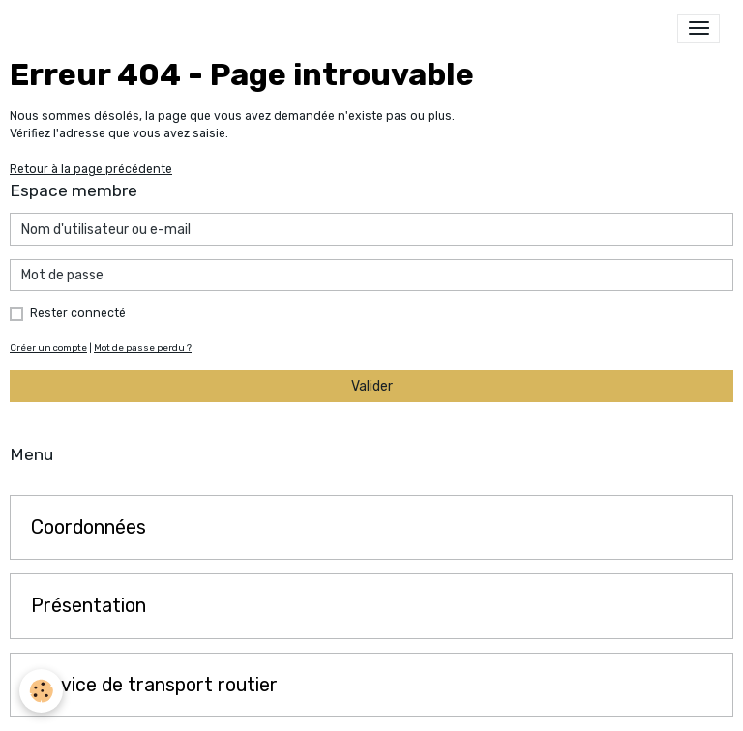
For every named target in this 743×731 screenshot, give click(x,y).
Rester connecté (78, 313)
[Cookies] (41, 691)
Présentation (88, 606)
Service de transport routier (154, 685)
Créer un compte (48, 347)
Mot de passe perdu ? (143, 347)
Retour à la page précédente (91, 169)
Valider (372, 386)
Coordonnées (88, 527)
